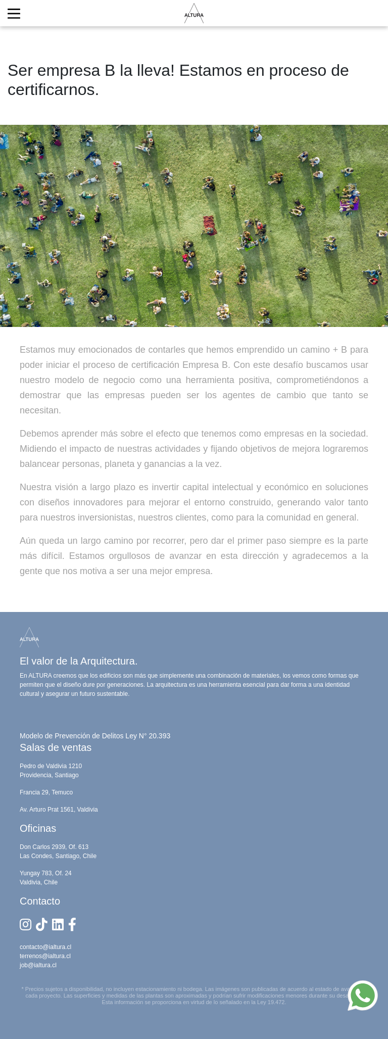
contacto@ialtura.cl (45, 947)
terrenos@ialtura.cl (45, 956)
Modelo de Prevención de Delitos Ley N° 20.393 (95, 736)
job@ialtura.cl (38, 965)
